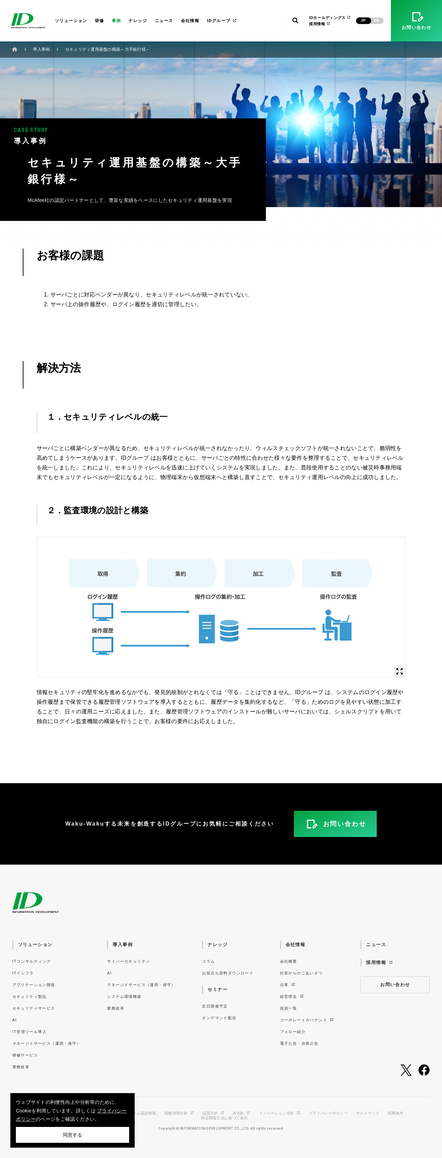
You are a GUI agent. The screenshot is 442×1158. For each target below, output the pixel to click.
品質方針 (213, 1113)
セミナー (218, 989)
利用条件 (395, 1113)
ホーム (15, 49)
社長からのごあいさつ (301, 973)
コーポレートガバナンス (307, 1020)
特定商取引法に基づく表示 (224, 1118)
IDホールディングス (330, 18)
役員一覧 (288, 1008)
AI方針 (242, 1113)
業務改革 (21, 1067)
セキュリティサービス (33, 1008)
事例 (116, 20)
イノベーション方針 (279, 1113)
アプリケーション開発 (33, 985)
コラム (208, 961)
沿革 (288, 985)
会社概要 (288, 961)
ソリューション (71, 20)
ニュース (164, 20)
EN (376, 20)
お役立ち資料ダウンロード (227, 973)
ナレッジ (137, 20)
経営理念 (292, 996)
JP (363, 20)
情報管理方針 (179, 1113)
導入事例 (41, 49)
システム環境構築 (124, 996)
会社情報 (190, 20)
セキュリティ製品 (29, 996)
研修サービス (25, 1055)
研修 (99, 20)
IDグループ (222, 20)
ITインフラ (23, 973)
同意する (72, 1135)
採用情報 (319, 24)
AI (14, 1020)
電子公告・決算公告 (299, 1043)
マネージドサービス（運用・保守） (46, 1043)
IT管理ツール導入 (29, 1032)
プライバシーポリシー (328, 1113)
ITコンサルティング (31, 961)
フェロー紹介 (293, 1032)
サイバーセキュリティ (128, 961)
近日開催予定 (215, 1006)
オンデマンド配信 (219, 1018)
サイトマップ (367, 1113)
